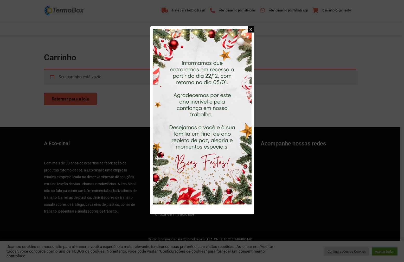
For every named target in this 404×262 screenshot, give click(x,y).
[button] (251, 29)
